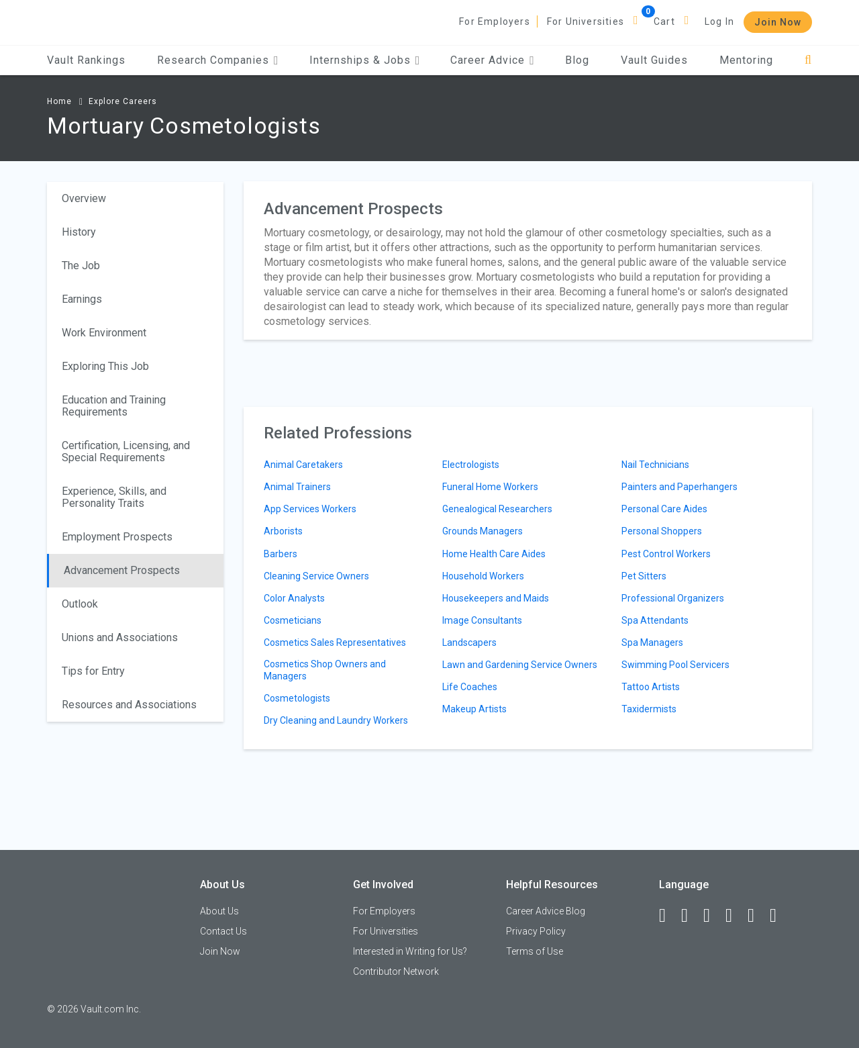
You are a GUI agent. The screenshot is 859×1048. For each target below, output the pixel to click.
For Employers (494, 21)
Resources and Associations (129, 704)
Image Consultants (482, 620)
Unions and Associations (120, 637)
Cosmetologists (297, 698)
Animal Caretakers (303, 464)
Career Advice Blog (545, 911)
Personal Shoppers (661, 531)
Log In (719, 21)
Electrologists (470, 464)
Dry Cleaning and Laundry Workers (336, 720)
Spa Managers (652, 642)
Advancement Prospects (122, 570)
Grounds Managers (482, 531)
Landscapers (469, 642)
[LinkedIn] (690, 916)
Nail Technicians (655, 464)
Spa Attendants (655, 620)
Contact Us (223, 931)
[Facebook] (668, 916)
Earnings (82, 299)
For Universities (585, 21)
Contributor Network (396, 971)
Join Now (777, 22)
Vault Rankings (86, 60)
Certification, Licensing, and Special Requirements (126, 451)
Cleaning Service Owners (316, 576)
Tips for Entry (93, 671)
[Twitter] (712, 916)
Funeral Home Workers (490, 486)
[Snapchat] (779, 916)
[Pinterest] (757, 916)
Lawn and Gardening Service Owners (519, 664)
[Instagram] (734, 916)
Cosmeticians (292, 620)
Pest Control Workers (666, 554)
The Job (81, 265)
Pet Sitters (643, 576)
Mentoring (746, 60)
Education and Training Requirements (114, 405)
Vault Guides (654, 60)
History (79, 232)
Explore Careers (123, 101)
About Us (219, 911)
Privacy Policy (536, 931)
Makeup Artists (474, 709)
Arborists (283, 531)
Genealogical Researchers (497, 509)
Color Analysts (294, 598)
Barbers (280, 554)
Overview (84, 198)
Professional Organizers (672, 598)
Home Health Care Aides (494, 554)
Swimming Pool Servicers (675, 664)
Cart (664, 21)
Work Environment (104, 332)
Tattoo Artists (650, 686)
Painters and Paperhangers (679, 486)
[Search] (808, 60)
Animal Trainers (297, 486)
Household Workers (483, 576)
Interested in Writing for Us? (410, 951)
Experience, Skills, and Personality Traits (114, 497)
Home (59, 101)
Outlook (80, 604)
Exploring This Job (105, 366)
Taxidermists (648, 709)
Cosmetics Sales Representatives (335, 642)
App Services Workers (310, 509)
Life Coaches (469, 686)
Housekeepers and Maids (495, 598)
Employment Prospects (117, 536)
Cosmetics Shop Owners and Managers (325, 670)
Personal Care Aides (664, 509)
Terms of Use (534, 951)
